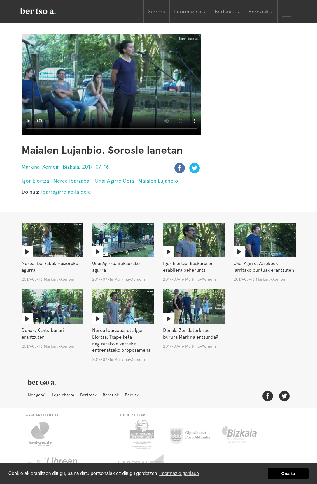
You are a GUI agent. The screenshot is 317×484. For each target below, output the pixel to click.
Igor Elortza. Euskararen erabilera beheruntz (188, 267)
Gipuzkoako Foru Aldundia (193, 434)
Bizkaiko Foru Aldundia (246, 434)
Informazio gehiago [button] (179, 473)
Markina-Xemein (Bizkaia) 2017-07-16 (65, 167)
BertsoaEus (46, 10)
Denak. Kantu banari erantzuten (43, 334)
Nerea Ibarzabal (72, 181)
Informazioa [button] (190, 12)
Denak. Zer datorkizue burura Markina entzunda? (190, 334)
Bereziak (111, 395)
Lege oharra (63, 395)
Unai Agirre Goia (114, 181)
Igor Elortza (35, 181)
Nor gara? (37, 395)
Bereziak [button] (260, 12)
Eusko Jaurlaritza (141, 434)
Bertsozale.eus (44, 434)
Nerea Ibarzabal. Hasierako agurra (50, 267)
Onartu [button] (288, 473)
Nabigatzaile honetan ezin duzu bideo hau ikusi (112, 84)
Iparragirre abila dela (66, 192)
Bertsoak (88, 395)
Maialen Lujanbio (158, 181)
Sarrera (156, 12)
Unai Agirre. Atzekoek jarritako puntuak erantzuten (264, 267)
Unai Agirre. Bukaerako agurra (116, 267)
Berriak (132, 395)
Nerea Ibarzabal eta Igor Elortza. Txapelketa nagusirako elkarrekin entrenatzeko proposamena (121, 340)
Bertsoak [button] (227, 12)
